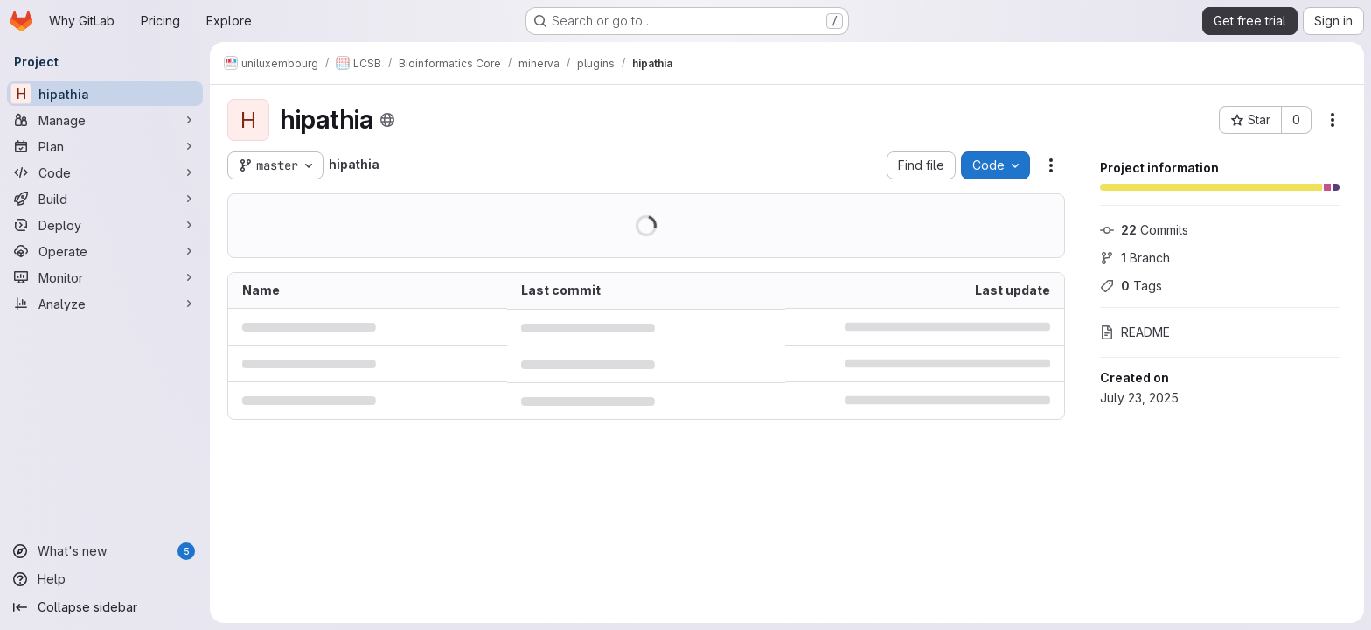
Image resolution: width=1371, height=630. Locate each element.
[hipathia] (105, 93)
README (1135, 332)
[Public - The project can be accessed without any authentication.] (387, 120)
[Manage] (105, 120)
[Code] (105, 172)
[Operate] (105, 251)
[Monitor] (105, 277)
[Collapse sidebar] (105, 607)
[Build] (105, 198)
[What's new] (105, 551)
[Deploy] (105, 225)
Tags (1131, 285)
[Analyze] (105, 303)
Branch (1135, 257)
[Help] (105, 579)
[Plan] (105, 146)
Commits (1144, 229)
